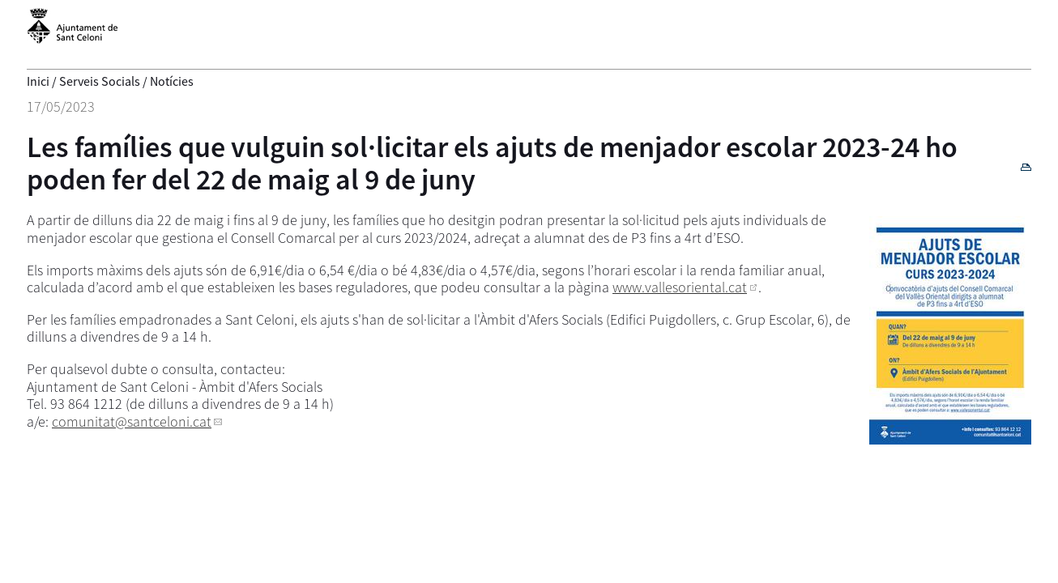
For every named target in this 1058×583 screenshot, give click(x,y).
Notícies (172, 81)
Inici (38, 81)
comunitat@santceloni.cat (131, 421)
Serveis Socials (99, 81)
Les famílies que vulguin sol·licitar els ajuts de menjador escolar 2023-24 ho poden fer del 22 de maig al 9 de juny (492, 163)
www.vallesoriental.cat (679, 287)
